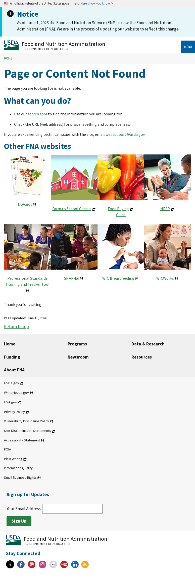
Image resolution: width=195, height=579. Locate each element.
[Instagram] (42, 564)
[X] (10, 564)
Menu (188, 47)
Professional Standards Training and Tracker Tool (27, 281)
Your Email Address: (55, 508)
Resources (141, 357)
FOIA (7, 449)
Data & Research (148, 344)
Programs (77, 344)
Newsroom (78, 357)
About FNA (14, 370)
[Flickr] (53, 564)
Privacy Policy (14, 411)
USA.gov (10, 402)
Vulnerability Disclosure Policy (26, 421)
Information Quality (18, 468)
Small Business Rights (20, 477)
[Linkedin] (75, 564)
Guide (121, 214)
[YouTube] (64, 564)
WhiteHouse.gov (16, 392)
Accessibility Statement (22, 440)
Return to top (16, 326)
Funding (12, 357)
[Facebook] (21, 564)
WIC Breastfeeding (118, 278)
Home (8, 58)
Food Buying (118, 208)
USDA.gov (11, 383)
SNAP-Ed (71, 278)
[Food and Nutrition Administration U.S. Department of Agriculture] (92, 45)
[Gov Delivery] (32, 564)
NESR (165, 208)
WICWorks (165, 278)
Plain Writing (13, 459)
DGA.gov (25, 204)
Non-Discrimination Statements (27, 431)
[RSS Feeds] (85, 564)
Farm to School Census (71, 208)
